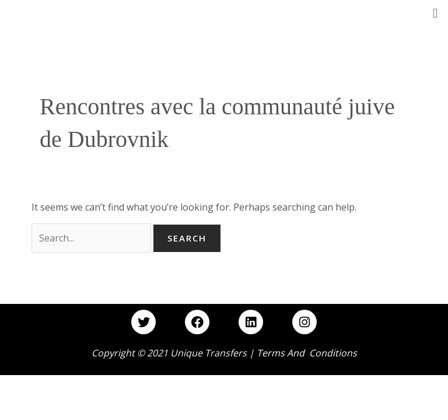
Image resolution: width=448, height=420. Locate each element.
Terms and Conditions (307, 352)
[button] (435, 12)
